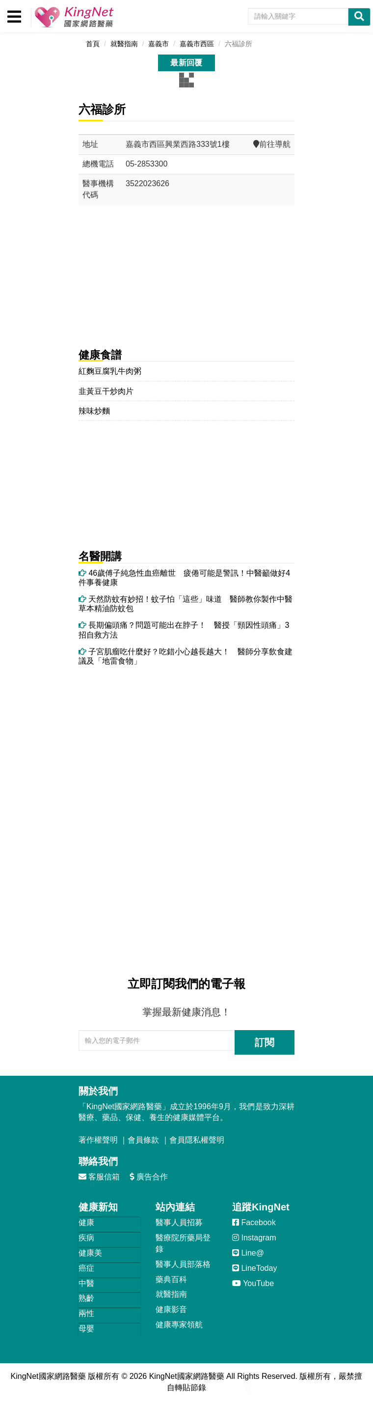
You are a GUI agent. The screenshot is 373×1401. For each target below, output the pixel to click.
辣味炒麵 (94, 411)
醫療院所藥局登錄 (183, 1243)
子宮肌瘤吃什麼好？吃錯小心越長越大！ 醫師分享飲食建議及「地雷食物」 (186, 656)
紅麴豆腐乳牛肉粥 (110, 371)
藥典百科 (171, 1279)
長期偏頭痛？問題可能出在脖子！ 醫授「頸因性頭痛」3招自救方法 (184, 630)
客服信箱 (99, 1177)
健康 (86, 1222)
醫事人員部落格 (183, 1264)
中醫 (86, 1283)
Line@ (248, 1253)
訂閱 (264, 1042)
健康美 (90, 1253)
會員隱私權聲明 (196, 1140)
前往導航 (272, 144)
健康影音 (171, 1309)
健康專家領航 (179, 1324)
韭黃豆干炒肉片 (106, 391)
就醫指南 (171, 1294)
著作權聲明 (98, 1140)
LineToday (254, 1268)
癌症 (86, 1268)
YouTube (253, 1283)
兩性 (86, 1313)
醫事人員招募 (179, 1222)
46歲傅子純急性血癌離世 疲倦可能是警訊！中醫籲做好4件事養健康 (184, 578)
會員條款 (143, 1140)
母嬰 (86, 1328)
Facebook (254, 1222)
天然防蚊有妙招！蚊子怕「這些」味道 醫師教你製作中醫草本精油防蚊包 (186, 604)
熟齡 (86, 1298)
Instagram (254, 1237)
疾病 (86, 1237)
